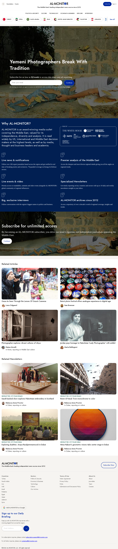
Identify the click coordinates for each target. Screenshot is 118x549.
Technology (53, 13)
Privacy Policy (64, 481)
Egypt (3, 494)
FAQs (61, 484)
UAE (3, 487)
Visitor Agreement (65, 479)
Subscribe (107, 4)
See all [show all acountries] (112, 19)
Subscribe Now (108, 465)
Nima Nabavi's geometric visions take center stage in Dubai (84, 444)
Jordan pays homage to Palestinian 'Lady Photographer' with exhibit (87, 343)
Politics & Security (32, 13)
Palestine (4, 492)
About (90, 479)
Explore (80, 13)
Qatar (3, 497)
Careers (91, 487)
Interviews (89, 13)
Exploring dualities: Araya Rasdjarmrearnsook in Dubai (24, 444)
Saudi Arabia (5, 481)
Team (90, 484)
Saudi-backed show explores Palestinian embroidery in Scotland (28, 398)
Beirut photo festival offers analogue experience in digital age (85, 301)
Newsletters (10, 4)
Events (16, 4)
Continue (7, 241)
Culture (44, 13)
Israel (3, 489)
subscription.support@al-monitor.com (37, 537)
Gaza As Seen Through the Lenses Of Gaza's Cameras (24, 301)
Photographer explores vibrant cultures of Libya (21, 343)
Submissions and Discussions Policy (70, 487)
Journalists (92, 481)
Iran (3, 484)
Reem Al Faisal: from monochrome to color (77, 398)
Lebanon (4, 500)
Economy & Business (67, 13)
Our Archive (34, 489)
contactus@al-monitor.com (29, 541)
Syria (3, 502)
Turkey (4, 479)
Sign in (114, 4)
